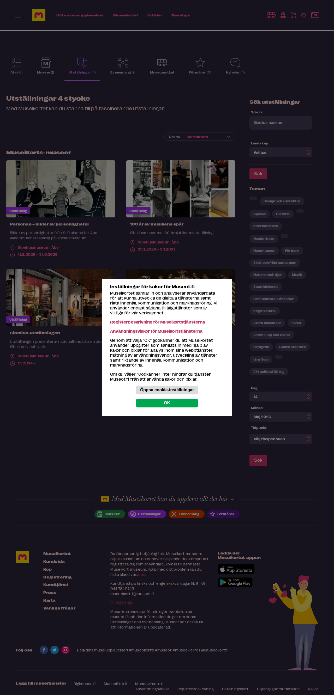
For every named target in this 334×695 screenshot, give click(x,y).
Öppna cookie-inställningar (167, 390)
